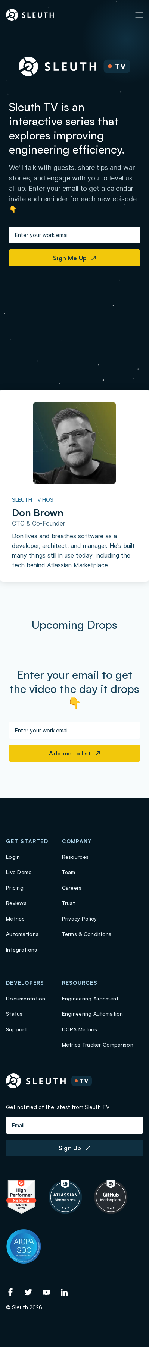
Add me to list (74, 753)
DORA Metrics (79, 1029)
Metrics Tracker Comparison (97, 1044)
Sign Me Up (74, 258)
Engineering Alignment (90, 998)
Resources (75, 857)
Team (68, 872)
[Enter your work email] (74, 235)
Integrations (21, 949)
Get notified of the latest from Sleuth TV (57, 1107)
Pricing (15, 887)
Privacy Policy (79, 918)
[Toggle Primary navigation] (139, 14)
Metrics (15, 918)
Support (16, 1029)
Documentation (26, 998)
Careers (72, 887)
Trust (68, 903)
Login (13, 857)
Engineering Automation (92, 1013)
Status (14, 1013)
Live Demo (19, 872)
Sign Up (75, 1148)
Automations (22, 934)
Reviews (16, 903)
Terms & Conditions (87, 934)
